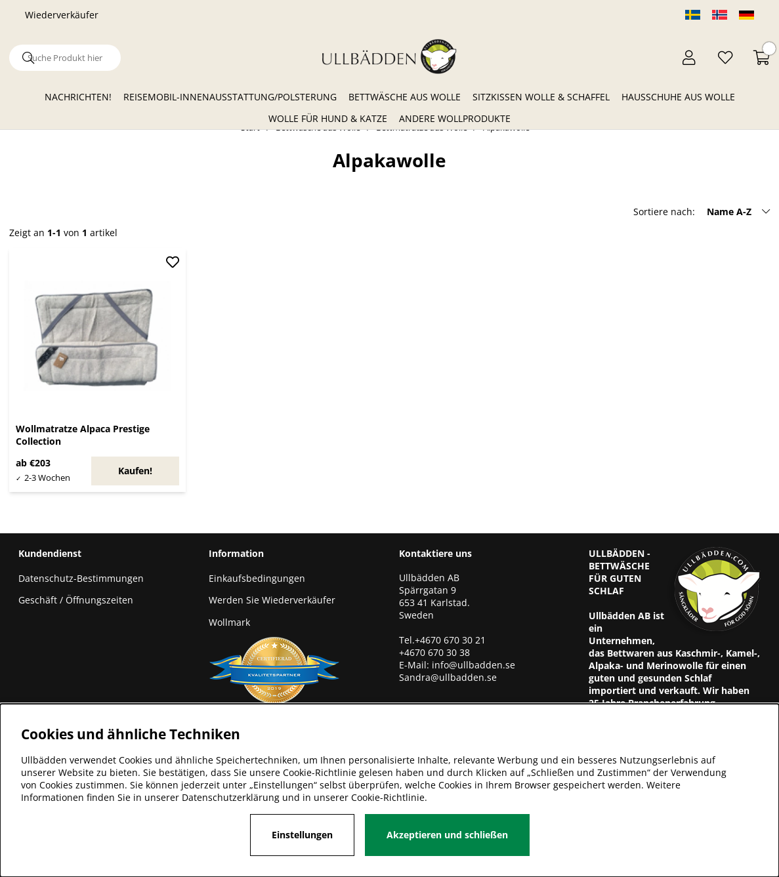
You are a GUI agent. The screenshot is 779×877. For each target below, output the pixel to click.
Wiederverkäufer (61, 15)
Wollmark (229, 622)
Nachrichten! (78, 97)
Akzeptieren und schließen (447, 834)
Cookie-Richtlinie (388, 797)
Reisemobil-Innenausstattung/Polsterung (230, 97)
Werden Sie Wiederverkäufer (272, 600)
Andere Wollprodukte (455, 118)
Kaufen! (135, 470)
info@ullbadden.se (473, 665)
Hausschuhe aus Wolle (678, 97)
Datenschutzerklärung (231, 797)
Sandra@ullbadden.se (449, 677)
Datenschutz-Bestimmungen (81, 578)
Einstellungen (302, 834)
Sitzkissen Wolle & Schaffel (541, 97)
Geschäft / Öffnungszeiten (75, 600)
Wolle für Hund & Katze (327, 118)
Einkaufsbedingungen (257, 578)
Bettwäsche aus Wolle (404, 97)
